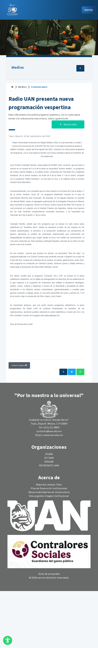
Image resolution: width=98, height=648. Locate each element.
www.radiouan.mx (52, 315)
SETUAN (49, 458)
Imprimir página (19, 365)
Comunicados (39, 87)
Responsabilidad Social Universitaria (49, 492)
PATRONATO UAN (49, 465)
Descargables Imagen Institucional (49, 496)
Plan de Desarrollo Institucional (49, 488)
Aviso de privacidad (49, 574)
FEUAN (49, 454)
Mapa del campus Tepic (49, 484)
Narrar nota (68, 124)
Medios (17, 67)
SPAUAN (49, 462)
